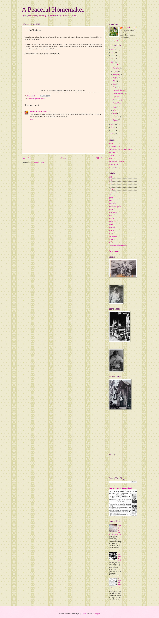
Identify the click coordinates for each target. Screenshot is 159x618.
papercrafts (112, 221)
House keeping (117, 100)
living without (113, 212)
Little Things (116, 96)
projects (111, 230)
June (114, 84)
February (116, 117)
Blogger (97, 614)
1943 (110, 183)
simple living (113, 236)
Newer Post (27, 158)
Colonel (84, 614)
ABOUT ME (113, 167)
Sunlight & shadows (119, 90)
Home (63, 158)
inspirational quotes (39, 99)
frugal (111, 195)
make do (111, 218)
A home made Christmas (116, 161)
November (116, 68)
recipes (111, 233)
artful (31, 99)
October (115, 71)
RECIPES (112, 152)
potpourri (112, 224)
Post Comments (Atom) (37, 162)
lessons (111, 209)
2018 (113, 55)
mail (110, 215)
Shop (110, 158)
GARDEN (112, 155)
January (115, 120)
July (114, 81)
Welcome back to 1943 (119, 556)
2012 (113, 134)
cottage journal (113, 189)
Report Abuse (114, 251)
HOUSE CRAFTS (114, 146)
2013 (113, 130)
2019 (113, 52)
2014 (113, 127)
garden (111, 198)
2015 (113, 124)
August (115, 78)
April (115, 110)
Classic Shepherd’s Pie (119, 93)
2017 (113, 59)
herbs (110, 200)
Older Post (100, 158)
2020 (113, 49)
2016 (113, 62)
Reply (31, 119)
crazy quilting (113, 192)
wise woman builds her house (118, 245)
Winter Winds (117, 103)
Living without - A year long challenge (120, 149)
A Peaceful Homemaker (53, 9)
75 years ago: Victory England (120, 488)
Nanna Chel (33, 111)
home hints (112, 204)
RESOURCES (113, 164)
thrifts (111, 242)
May (114, 107)
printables (112, 227)
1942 (110, 180)
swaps (111, 239)
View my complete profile (117, 40)
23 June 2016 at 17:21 (44, 111)
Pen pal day (116, 87)
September (116, 74)
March (115, 113)
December (116, 65)
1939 (110, 177)
